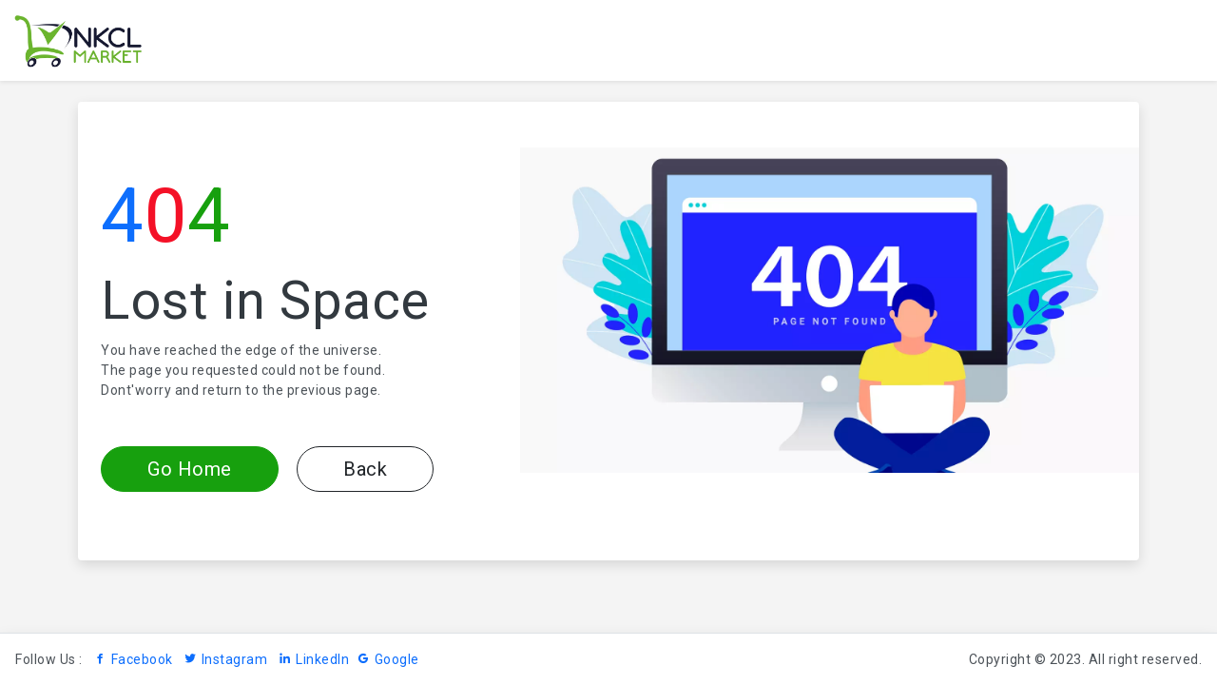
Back (365, 469)
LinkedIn (314, 659)
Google (388, 659)
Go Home (189, 469)
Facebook (133, 659)
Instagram (225, 659)
